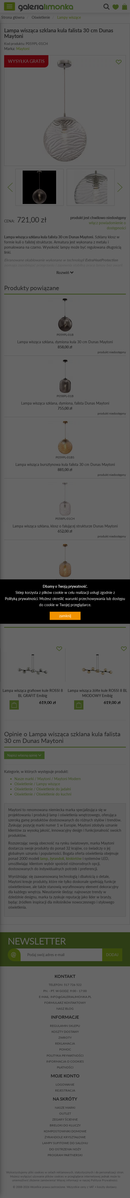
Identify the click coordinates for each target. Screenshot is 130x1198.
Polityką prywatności (21, 598)
